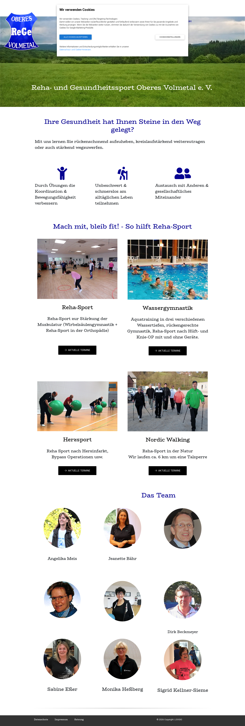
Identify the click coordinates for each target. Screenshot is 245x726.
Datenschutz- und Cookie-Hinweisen (75, 49)
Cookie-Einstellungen (169, 37)
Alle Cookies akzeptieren (76, 37)
